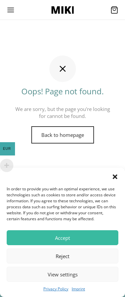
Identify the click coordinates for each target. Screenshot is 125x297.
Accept (62, 238)
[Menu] (11, 10)
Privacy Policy (55, 289)
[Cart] (114, 10)
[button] (115, 176)
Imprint (78, 289)
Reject (62, 256)
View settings (63, 274)
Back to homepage (62, 135)
